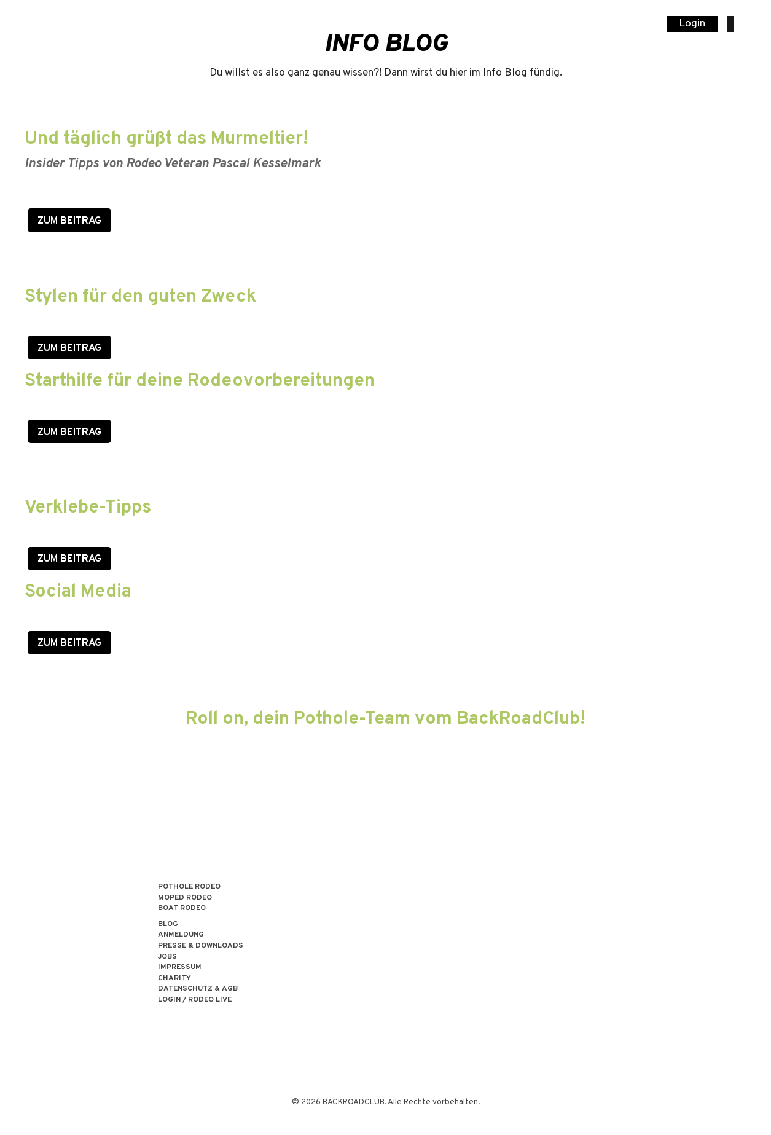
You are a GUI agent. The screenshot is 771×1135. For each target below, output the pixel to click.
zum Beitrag (69, 432)
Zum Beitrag (69, 221)
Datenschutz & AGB (198, 989)
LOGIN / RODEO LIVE (195, 1000)
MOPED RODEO (185, 898)
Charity (174, 979)
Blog (168, 925)
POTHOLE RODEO (189, 887)
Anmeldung (181, 935)
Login (692, 24)
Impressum (180, 968)
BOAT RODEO (182, 909)
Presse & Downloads (200, 946)
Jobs (167, 957)
